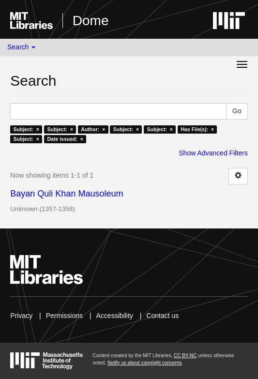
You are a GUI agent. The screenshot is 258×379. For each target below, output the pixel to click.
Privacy (21, 315)
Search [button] (21, 47)
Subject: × (26, 129)
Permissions (64, 315)
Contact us (162, 315)
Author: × (93, 129)
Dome (91, 20)
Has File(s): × (197, 129)
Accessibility (114, 315)
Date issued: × (65, 139)
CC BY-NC (185, 355)
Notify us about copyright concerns (144, 362)
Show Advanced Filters (213, 153)
